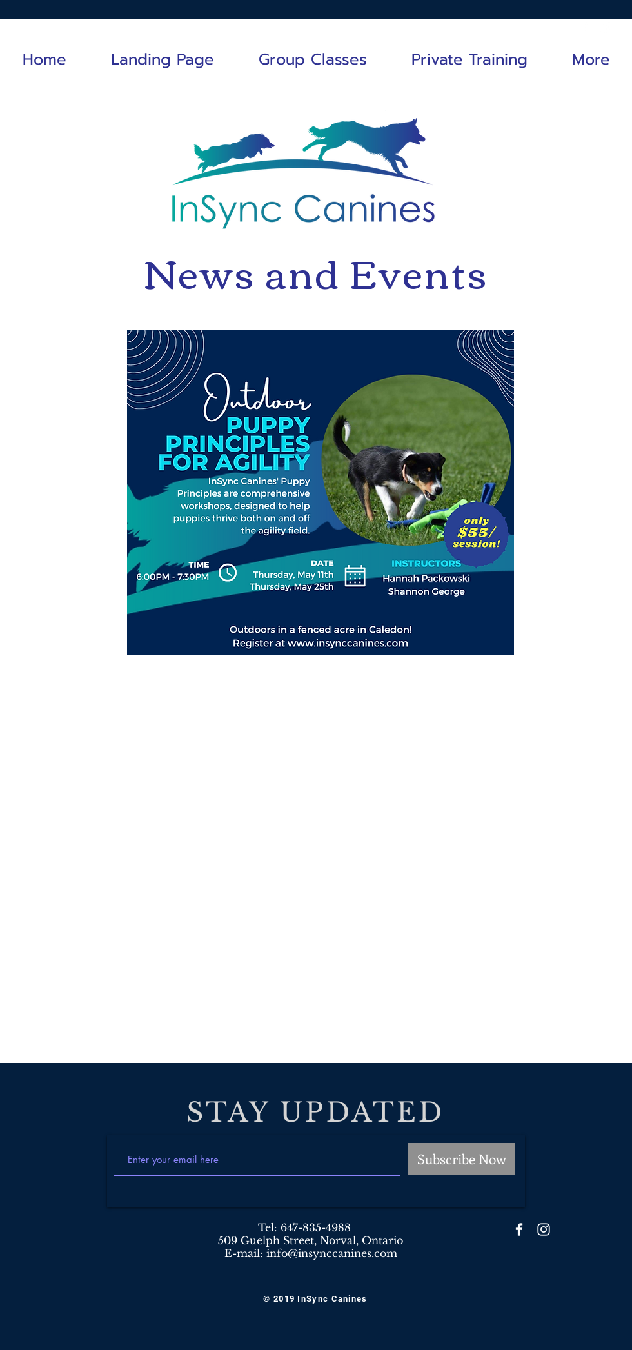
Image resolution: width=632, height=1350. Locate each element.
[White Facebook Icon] (586, 27)
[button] (312, 59)
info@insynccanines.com (331, 1253)
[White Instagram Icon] (605, 27)
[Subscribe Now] (461, 1159)
